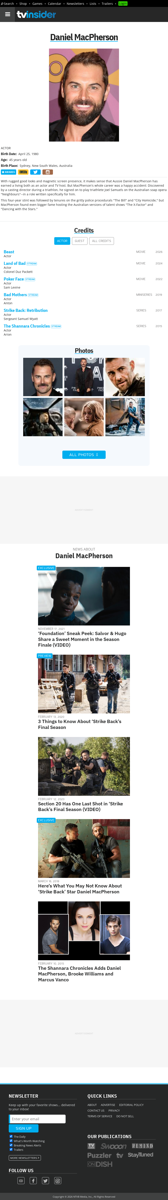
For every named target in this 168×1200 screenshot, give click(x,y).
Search (9, 4)
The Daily (20, 1137)
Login (123, 3)
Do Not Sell (125, 1116)
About (92, 1105)
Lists (93, 4)
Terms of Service (100, 1116)
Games (37, 4)
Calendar (54, 4)
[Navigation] (7, 14)
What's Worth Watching (29, 1141)
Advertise (108, 1105)
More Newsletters (23, 1157)
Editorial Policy (131, 1105)
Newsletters (75, 4)
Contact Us (96, 1110)
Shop (23, 4)
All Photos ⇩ (84, 454)
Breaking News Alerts (27, 1145)
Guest (80, 241)
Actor (62, 241)
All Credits (101, 241)
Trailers (107, 4)
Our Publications (109, 1136)
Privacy (114, 1110)
